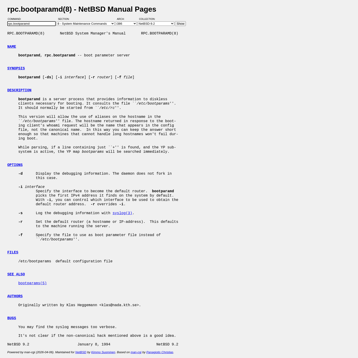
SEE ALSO (16, 274)
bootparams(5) (32, 283)
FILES (12, 252)
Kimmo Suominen (103, 352)
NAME (11, 46)
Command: (16, 19)
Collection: (147, 19)
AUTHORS (15, 296)
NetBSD (80, 352)
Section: (64, 19)
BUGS (11, 318)
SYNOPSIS (16, 68)
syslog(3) (122, 213)
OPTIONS (15, 165)
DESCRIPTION (19, 90)
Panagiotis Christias (159, 352)
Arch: (123, 19)
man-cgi (136, 352)
